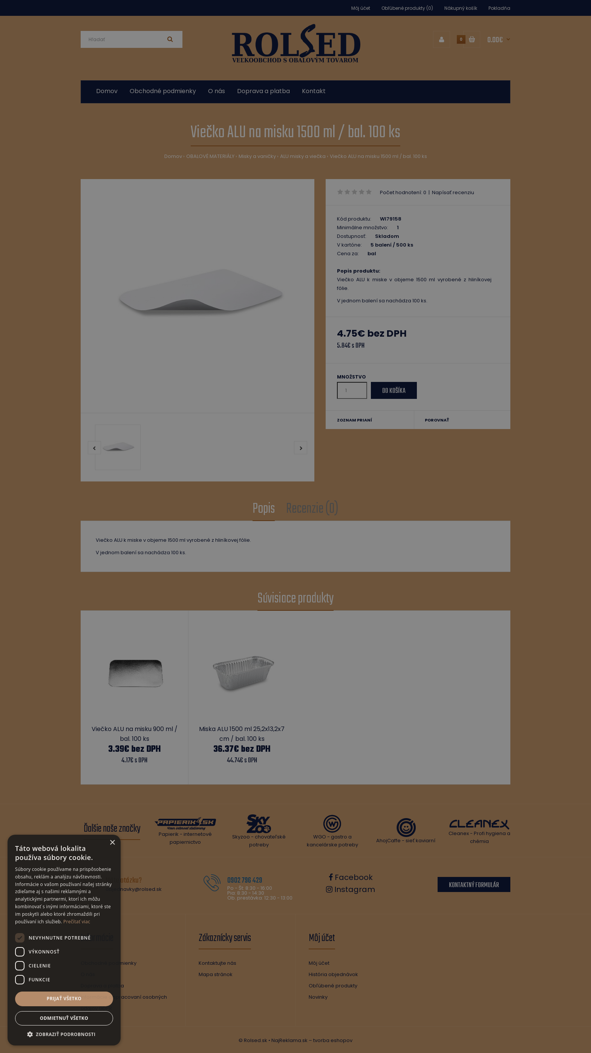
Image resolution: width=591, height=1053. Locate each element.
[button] (64, 1034)
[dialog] (295, 526)
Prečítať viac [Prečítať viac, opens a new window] (76, 921)
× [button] (112, 843)
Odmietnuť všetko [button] (64, 1018)
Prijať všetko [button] (64, 998)
